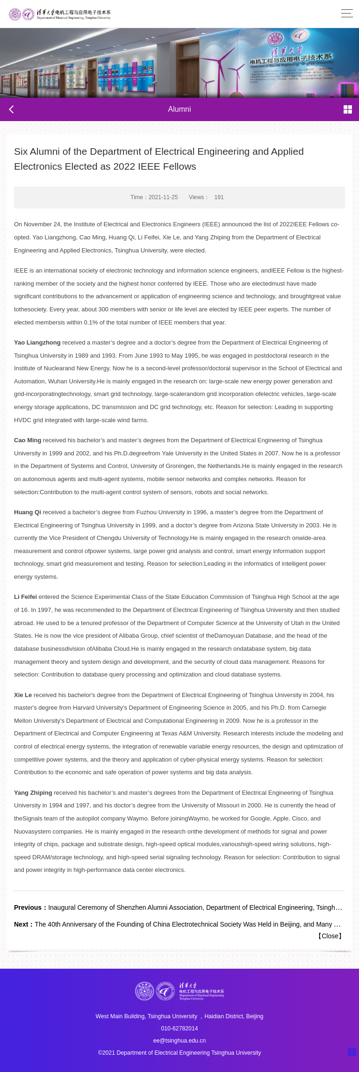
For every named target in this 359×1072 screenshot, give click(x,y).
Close (330, 936)
